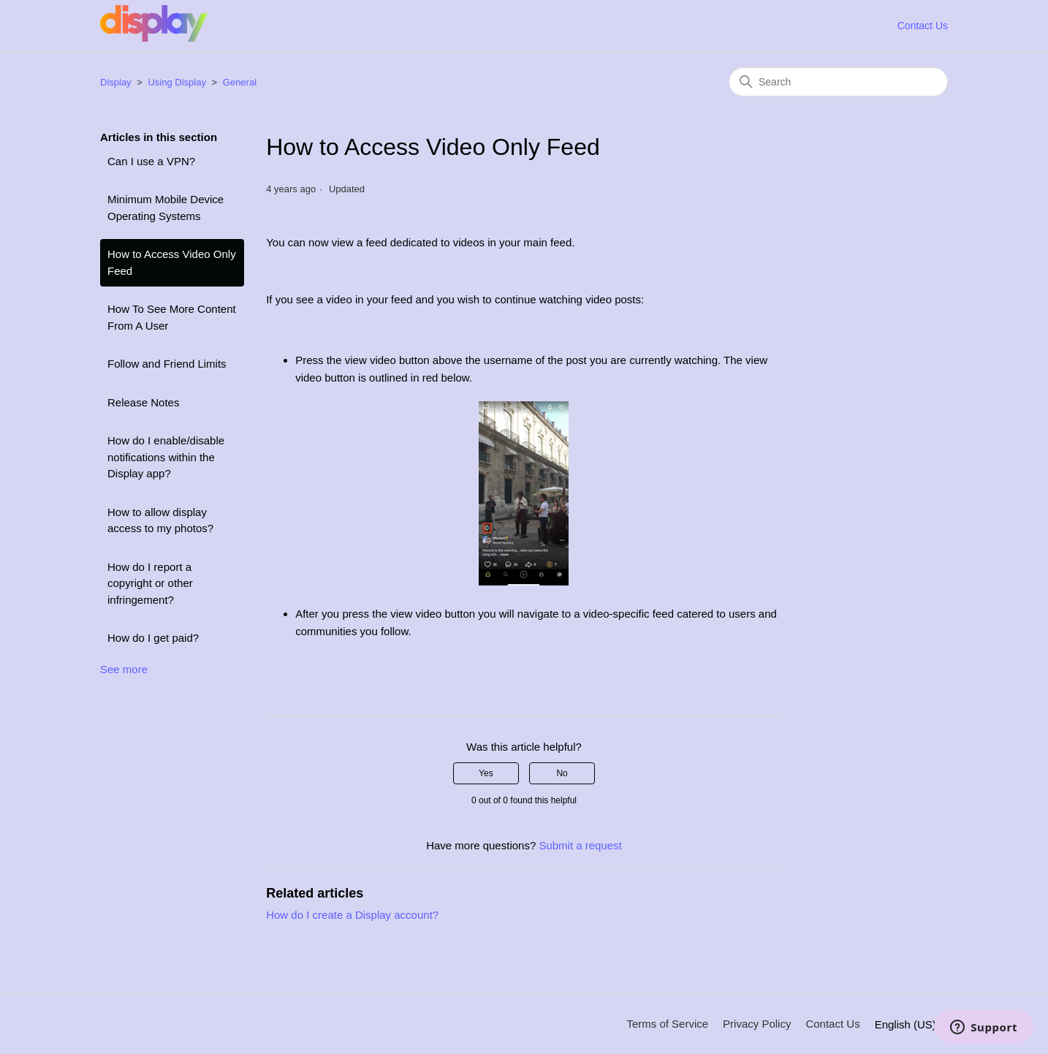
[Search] (838, 81)
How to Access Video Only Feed (171, 262)
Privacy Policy (757, 1023)
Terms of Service (667, 1023)
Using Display (176, 82)
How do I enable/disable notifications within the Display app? (165, 456)
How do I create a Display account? (352, 915)
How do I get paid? (153, 638)
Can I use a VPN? (151, 161)
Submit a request (580, 845)
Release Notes (143, 402)
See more (124, 669)
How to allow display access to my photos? (160, 520)
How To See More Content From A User (171, 317)
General (240, 82)
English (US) (911, 1024)
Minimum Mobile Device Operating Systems (165, 207)
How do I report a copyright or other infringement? (150, 583)
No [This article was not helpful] (561, 773)
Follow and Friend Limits (167, 363)
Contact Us (922, 25)
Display (116, 82)
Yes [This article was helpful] (486, 773)
